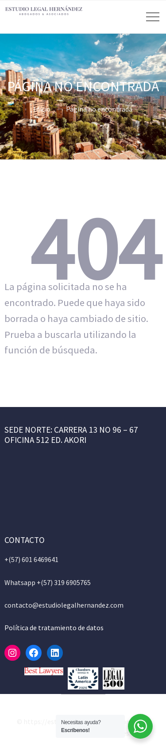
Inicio (42, 109)
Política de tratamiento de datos (54, 627)
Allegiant (49, 733)
